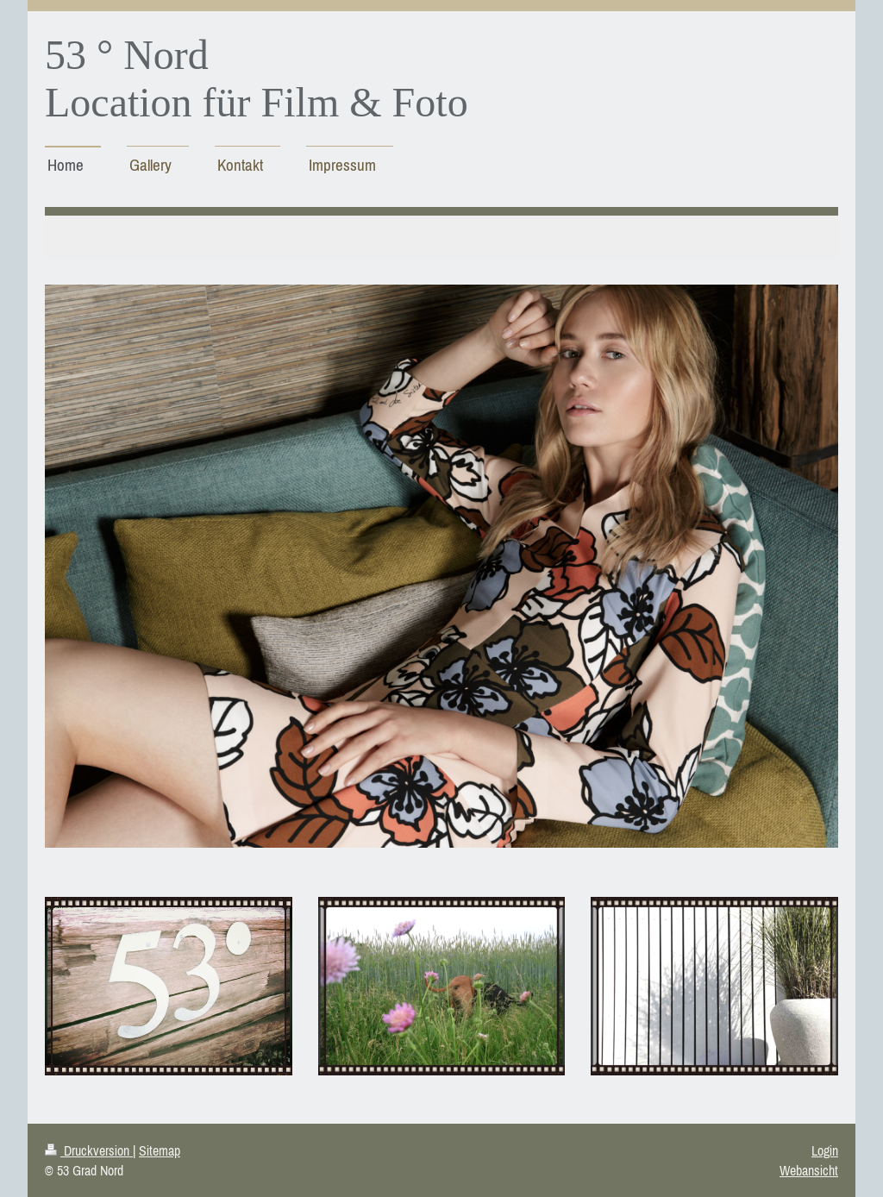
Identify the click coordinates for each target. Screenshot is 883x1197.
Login (824, 1150)
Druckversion (89, 1150)
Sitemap (159, 1150)
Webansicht (809, 1170)
